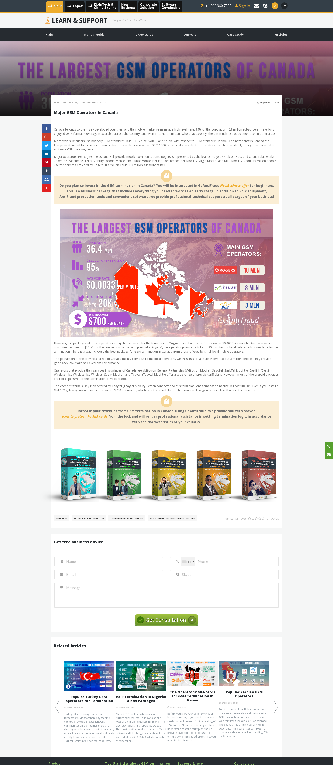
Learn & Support (79, 20)
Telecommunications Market (126, 518)
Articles (67, 102)
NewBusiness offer (234, 185)
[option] (89, 702)
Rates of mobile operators (89, 518)
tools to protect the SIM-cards (84, 416)
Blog (56, 102)
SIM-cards (61, 518)
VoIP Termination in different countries (172, 518)
